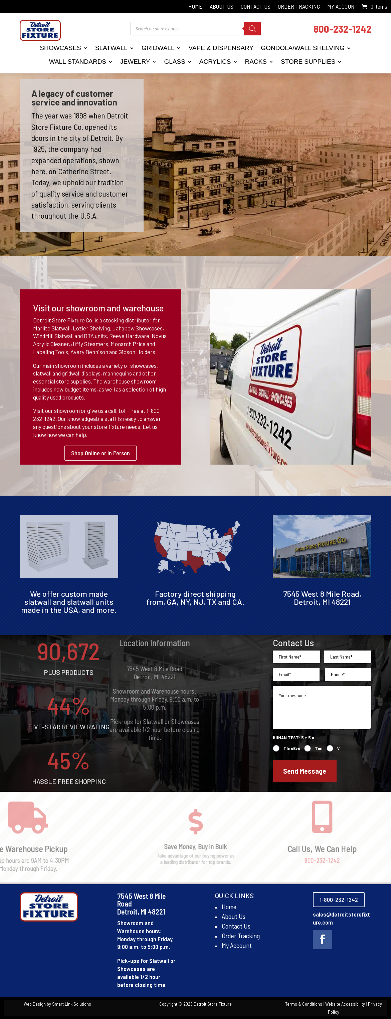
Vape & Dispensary (220, 47)
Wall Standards (77, 61)
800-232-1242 (342, 28)
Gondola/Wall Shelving (303, 47)
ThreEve (291, 748)
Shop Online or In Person (100, 453)
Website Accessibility (345, 1004)
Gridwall (158, 47)
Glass (174, 61)
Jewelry (135, 61)
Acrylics (215, 61)
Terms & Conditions (303, 1004)
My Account (342, 7)
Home (195, 7)
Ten (319, 748)
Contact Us (255, 7)
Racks (256, 61)
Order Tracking (299, 7)
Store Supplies (308, 61)
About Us (221, 7)
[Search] (252, 28)
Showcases (60, 47)
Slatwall (111, 47)
